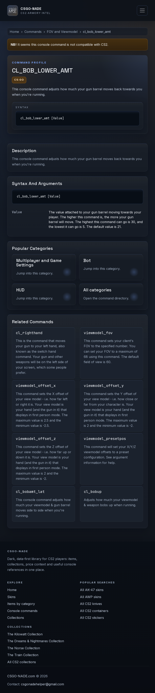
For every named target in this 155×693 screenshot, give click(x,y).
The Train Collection (22, 655)
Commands (33, 32)
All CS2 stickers (92, 618)
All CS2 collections (21, 662)
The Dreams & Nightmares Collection (35, 641)
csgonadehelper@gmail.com (42, 684)
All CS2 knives (91, 604)
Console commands (22, 611)
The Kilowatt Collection (25, 634)
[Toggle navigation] (142, 10)
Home (14, 32)
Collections (15, 618)
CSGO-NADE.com (21, 676)
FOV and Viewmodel (62, 32)
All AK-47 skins (92, 590)
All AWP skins (90, 597)
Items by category (21, 604)
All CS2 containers (94, 611)
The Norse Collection (23, 648)
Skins (11, 597)
